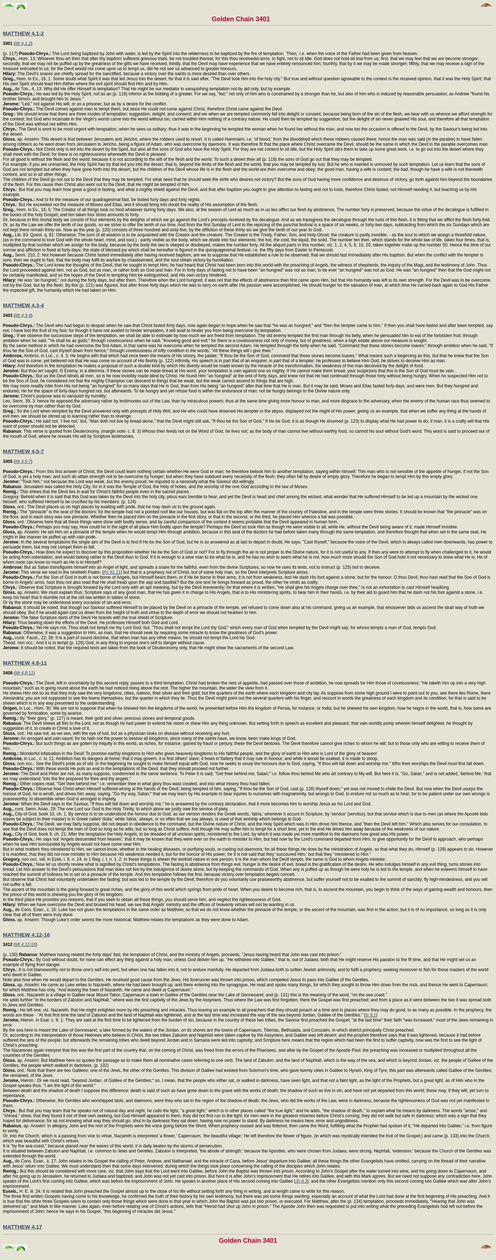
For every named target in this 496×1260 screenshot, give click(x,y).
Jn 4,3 (301, 1181)
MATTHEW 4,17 (22, 1227)
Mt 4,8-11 (24, 673)
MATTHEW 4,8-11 (25, 663)
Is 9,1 (370, 1015)
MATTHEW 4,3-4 (23, 305)
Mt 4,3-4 (23, 315)
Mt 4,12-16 (25, 944)
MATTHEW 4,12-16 (26, 935)
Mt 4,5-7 (23, 461)
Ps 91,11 (112, 572)
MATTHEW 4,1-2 (23, 33)
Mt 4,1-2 (23, 43)
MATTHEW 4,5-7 (23, 451)
